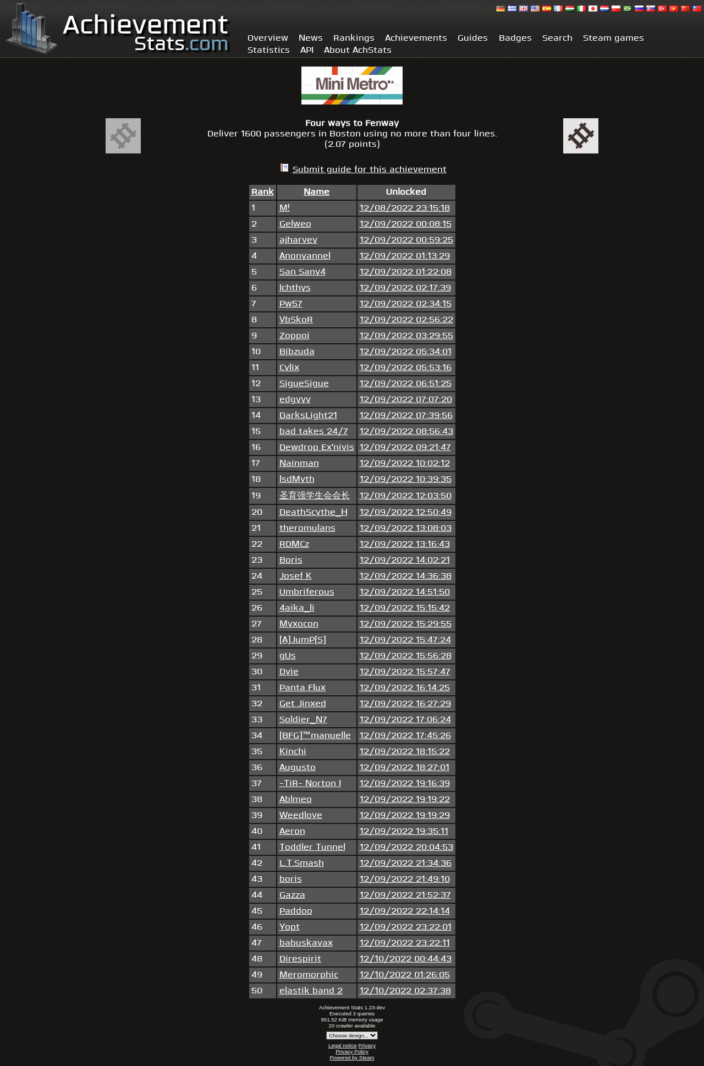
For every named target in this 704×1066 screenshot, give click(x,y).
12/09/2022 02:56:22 (406, 320)
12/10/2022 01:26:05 (405, 975)
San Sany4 (302, 272)
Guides (473, 38)
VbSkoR (296, 320)
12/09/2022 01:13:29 (405, 256)
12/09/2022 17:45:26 (405, 735)
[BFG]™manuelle (315, 735)
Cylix (289, 367)
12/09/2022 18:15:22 (405, 751)
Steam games (613, 38)
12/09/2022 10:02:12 (405, 463)
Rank (262, 192)
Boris (290, 560)
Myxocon (298, 624)
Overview (268, 38)
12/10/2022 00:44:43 (406, 959)
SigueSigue (304, 383)
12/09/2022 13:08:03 (406, 528)
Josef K (295, 576)
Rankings (354, 38)
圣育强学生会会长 (314, 496)
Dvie (289, 672)
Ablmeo (295, 799)
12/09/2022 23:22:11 (405, 943)
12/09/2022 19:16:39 (405, 783)
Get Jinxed (302, 704)
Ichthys (295, 288)
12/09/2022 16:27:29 (405, 704)
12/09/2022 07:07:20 (406, 399)
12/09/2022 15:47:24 (405, 640)
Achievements (416, 38)
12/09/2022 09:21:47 (405, 447)
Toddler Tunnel (312, 847)
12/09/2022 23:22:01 (406, 927)
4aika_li (297, 608)
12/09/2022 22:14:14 (405, 911)
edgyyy (295, 399)
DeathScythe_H (313, 512)
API (307, 50)
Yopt (289, 927)
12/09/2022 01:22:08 (406, 272)
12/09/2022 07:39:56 (406, 415)
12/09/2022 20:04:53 (406, 847)
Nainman (299, 463)
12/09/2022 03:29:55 (406, 336)
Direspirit (300, 959)
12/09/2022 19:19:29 (405, 815)
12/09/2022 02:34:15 (406, 304)
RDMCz (294, 544)
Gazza (292, 895)
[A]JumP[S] (302, 640)
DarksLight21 (308, 415)
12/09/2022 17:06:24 (405, 720)
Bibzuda (297, 352)
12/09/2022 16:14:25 (405, 688)
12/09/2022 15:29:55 (406, 624)
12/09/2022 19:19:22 (405, 799)
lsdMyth (297, 479)
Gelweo (295, 224)
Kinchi (292, 751)
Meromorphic (308, 975)
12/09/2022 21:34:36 (406, 863)
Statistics (269, 50)
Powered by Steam (351, 1057)
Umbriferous (306, 592)
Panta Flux (302, 688)
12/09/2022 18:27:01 (404, 767)
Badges (515, 38)
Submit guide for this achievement (370, 169)
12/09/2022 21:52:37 (405, 895)
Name (316, 192)
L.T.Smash (301, 863)
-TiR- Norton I (310, 783)
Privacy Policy (352, 1051)
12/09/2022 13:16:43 (405, 544)
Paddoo (295, 911)
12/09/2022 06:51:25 (406, 383)
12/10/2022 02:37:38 (405, 991)
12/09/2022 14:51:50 (405, 592)
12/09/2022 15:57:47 (405, 672)
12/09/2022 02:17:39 (405, 288)
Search (557, 38)
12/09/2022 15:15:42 (405, 608)
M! (284, 208)
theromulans (307, 528)
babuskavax (306, 943)
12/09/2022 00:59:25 (406, 240)
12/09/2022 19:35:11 (404, 831)
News (311, 38)
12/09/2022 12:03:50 (406, 496)
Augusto (297, 767)
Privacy (366, 1045)
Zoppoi (294, 336)
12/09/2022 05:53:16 (406, 367)
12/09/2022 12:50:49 (406, 512)
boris (290, 879)
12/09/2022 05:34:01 (406, 352)
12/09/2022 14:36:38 (406, 576)
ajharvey (298, 240)
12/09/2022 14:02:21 (405, 560)
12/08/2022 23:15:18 (405, 208)
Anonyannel (305, 256)
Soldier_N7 (303, 720)
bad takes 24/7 (313, 431)
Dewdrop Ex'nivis (316, 447)
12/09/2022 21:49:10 (405, 879)
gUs (287, 656)
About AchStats (358, 50)
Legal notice (342, 1045)
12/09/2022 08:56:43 (406, 431)
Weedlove (300, 815)
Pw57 (290, 304)
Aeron (292, 831)
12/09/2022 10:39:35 (406, 479)
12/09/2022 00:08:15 (406, 224)
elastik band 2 (311, 991)
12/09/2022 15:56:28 (406, 656)
